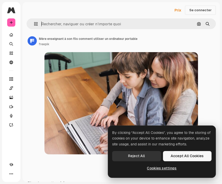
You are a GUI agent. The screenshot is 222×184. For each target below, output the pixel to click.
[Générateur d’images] (11, 97)
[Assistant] (11, 125)
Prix (177, 10)
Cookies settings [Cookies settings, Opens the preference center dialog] (162, 168)
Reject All (136, 156)
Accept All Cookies (187, 156)
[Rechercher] (11, 44)
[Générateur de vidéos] (11, 106)
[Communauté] (11, 62)
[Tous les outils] (11, 79)
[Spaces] (11, 88)
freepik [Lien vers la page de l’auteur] (44, 44)
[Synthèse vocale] (11, 116)
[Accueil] (11, 35)
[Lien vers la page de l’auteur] (32, 40)
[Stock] (11, 53)
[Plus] (11, 174)
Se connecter (200, 10)
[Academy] (11, 164)
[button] (34, 24)
